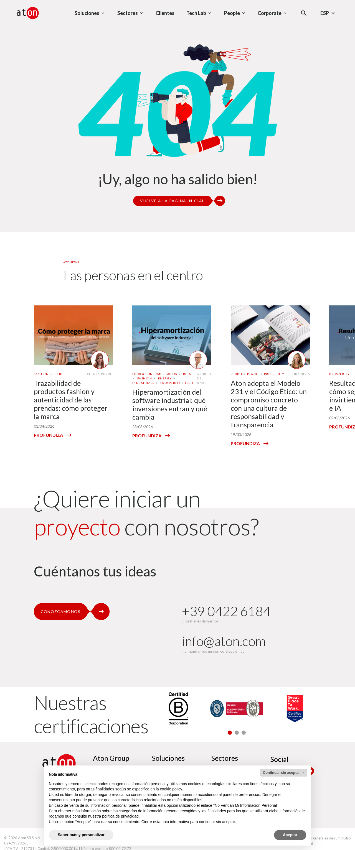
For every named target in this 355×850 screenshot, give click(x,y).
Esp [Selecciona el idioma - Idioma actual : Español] (328, 13)
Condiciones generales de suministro (321, 838)
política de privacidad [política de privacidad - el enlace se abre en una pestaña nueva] (120, 816)
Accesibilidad (302, 843)
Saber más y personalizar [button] (81, 835)
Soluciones (168, 758)
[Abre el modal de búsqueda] (304, 13)
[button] (230, 733)
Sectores (224, 758)
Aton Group (111, 758)
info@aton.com (224, 641)
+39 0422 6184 (226, 611)
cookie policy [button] (171, 789)
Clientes (165, 13)
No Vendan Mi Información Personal (246, 805)
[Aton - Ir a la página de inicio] (28, 13)
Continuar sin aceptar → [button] (284, 772)
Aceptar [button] (290, 835)
